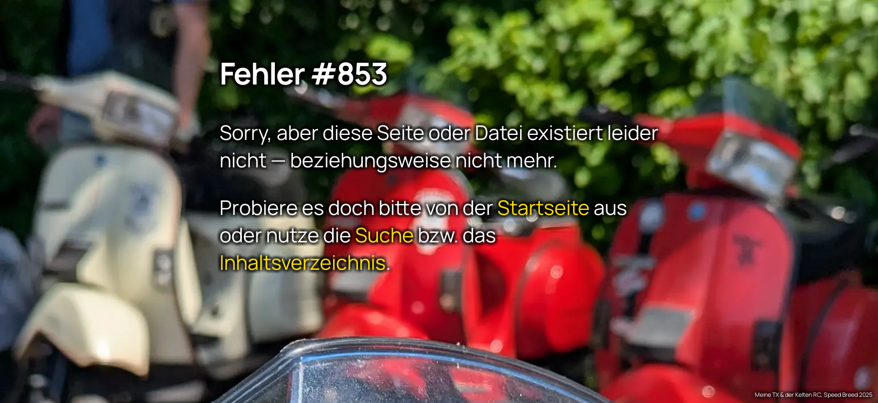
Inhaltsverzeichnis (303, 261)
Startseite (543, 207)
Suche (384, 234)
